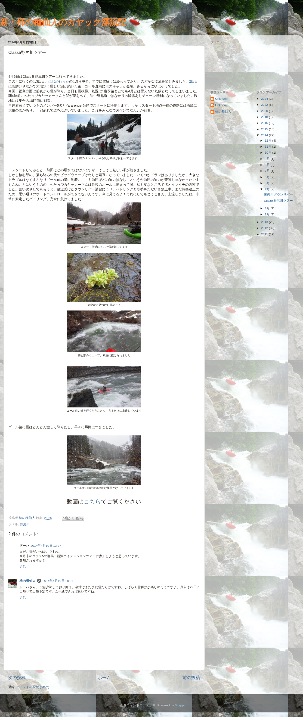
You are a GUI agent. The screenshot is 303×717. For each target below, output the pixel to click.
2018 (265, 117)
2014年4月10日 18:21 (58, 581)
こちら (92, 501)
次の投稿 (17, 677)
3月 (268, 208)
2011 (265, 234)
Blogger (180, 705)
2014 (265, 135)
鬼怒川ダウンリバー (278, 194)
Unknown (221, 98)
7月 (268, 171)
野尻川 (25, 524)
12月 (268, 140)
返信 (22, 566)
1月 (268, 214)
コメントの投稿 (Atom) (32, 687)
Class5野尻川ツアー (278, 200)
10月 (268, 152)
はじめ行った (58, 81)
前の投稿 (191, 677)
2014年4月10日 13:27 (46, 545)
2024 (265, 98)
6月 (268, 177)
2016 (265, 123)
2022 (265, 104)
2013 (265, 222)
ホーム (104, 677)
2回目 (193, 81)
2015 (265, 129)
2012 (265, 228)
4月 (268, 189)
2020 (265, 111)
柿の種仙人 (27, 581)
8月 (268, 165)
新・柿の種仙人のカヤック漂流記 (63, 22)
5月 (268, 183)
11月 (268, 146)
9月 (268, 159)
